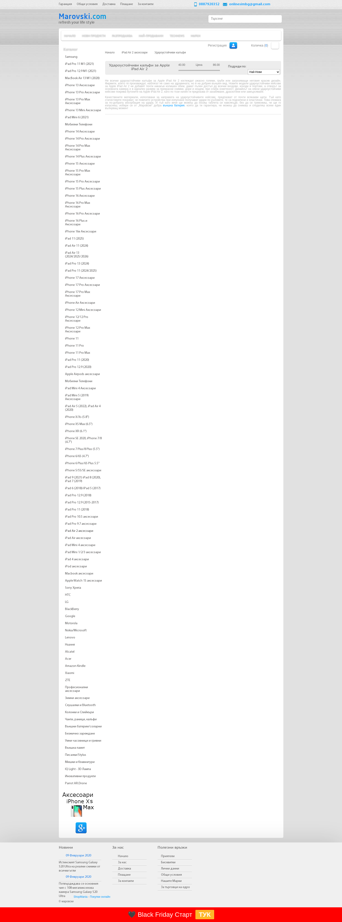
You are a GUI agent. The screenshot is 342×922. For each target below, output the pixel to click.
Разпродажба (122, 36)
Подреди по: (237, 66)
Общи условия (171, 875)
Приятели (168, 856)
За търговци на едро (175, 887)
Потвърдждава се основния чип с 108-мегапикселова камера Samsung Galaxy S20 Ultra (78, 890)
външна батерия (173, 105)
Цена (199, 64)
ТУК (205, 914)
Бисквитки (168, 862)
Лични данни (170, 868)
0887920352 (209, 4)
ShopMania (81, 896)
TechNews (177, 36)
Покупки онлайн (100, 896)
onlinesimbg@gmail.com (249, 4)
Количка (275, 45)
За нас (122, 862)
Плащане (124, 875)
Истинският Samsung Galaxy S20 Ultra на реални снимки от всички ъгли (79, 866)
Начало (70, 36)
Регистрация (217, 45)
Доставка (124, 868)
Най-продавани (151, 36)
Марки (195, 36)
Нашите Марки (171, 881)
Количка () (259, 45)
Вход (233, 45)
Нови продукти (94, 36)
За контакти (126, 881)
